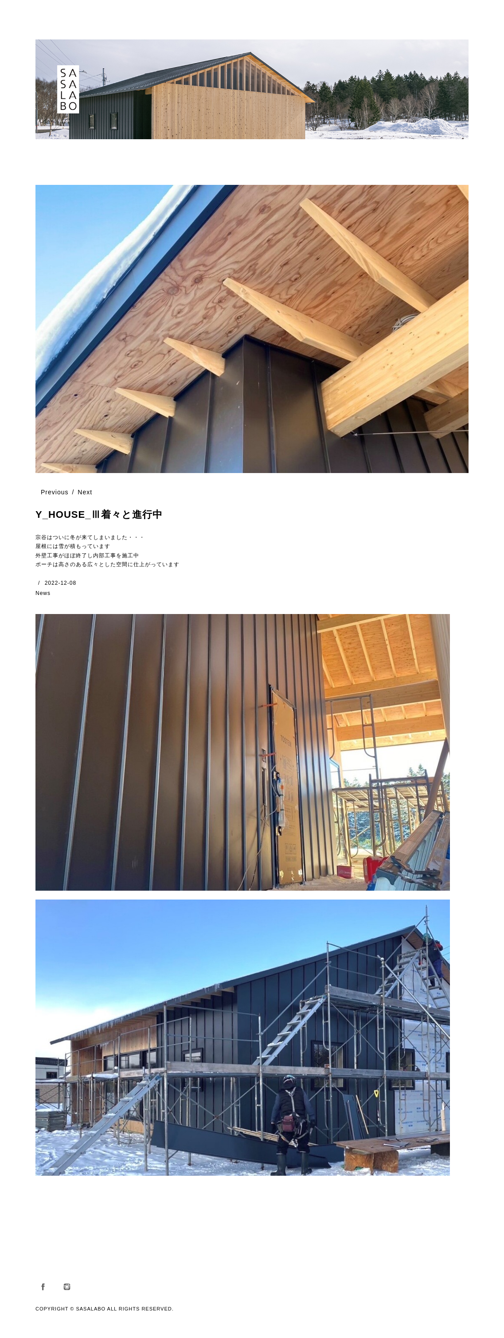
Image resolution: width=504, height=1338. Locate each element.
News (43, 593)
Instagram (67, 1286)
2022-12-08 (60, 583)
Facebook (43, 1286)
